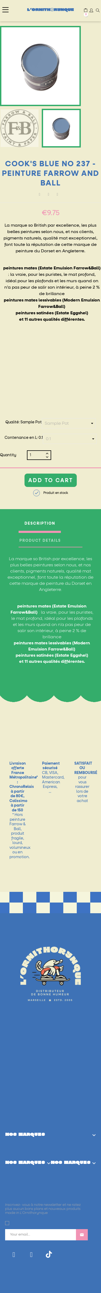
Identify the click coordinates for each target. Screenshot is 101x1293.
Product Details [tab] (40, 541)
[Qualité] (69, 423)
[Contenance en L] (70, 439)
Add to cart (50, 480)
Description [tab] (40, 523)
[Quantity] (36, 455)
